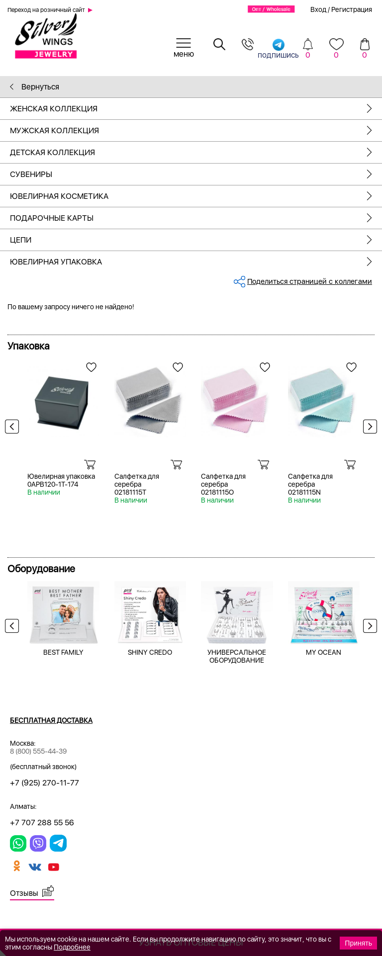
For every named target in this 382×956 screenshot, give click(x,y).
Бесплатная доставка (51, 720)
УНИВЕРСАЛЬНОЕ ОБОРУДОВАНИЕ (236, 656)
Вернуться (34, 86)
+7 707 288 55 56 (42, 822)
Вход (318, 9)
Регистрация (351, 9)
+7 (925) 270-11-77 (44, 782)
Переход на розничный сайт (46, 9)
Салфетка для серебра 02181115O (223, 484)
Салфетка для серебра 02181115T (136, 484)
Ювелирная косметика (196, 196)
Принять (358, 943)
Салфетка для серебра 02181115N (310, 484)
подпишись (278, 48)
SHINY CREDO (150, 652)
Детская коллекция (196, 152)
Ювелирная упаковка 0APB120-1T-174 (61, 480)
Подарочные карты (196, 218)
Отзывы (24, 893)
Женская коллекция (196, 108)
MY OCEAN (323, 652)
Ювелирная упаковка (196, 261)
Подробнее (72, 947)
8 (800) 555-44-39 (38, 751)
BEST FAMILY (63, 652)
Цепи (196, 240)
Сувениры (196, 174)
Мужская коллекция (196, 130)
